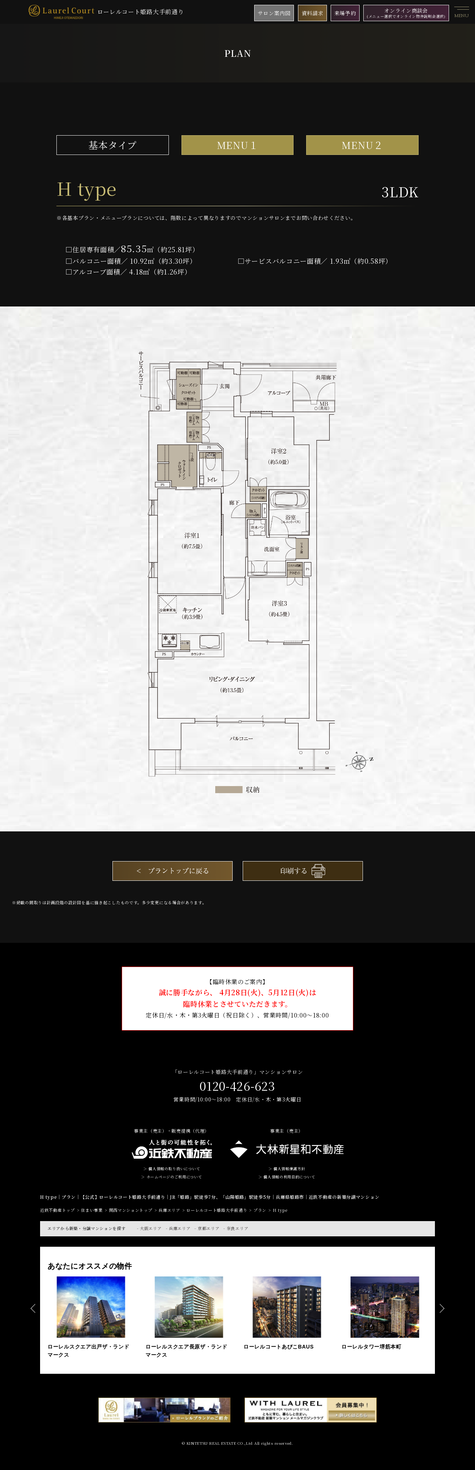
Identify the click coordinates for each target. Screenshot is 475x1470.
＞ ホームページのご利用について (171, 1176)
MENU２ (362, 145)
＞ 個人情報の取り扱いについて (171, 1168)
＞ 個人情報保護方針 (286, 1168)
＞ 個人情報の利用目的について (286, 1176)
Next (441, 1308)
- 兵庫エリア (178, 1228)
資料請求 (313, 13)
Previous (33, 1308)
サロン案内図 (274, 13)
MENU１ (238, 145)
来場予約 (345, 13)
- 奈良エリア (235, 1228)
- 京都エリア (206, 1228)
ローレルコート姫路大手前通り (106, 12)
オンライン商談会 (406, 13)
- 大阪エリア (149, 1228)
